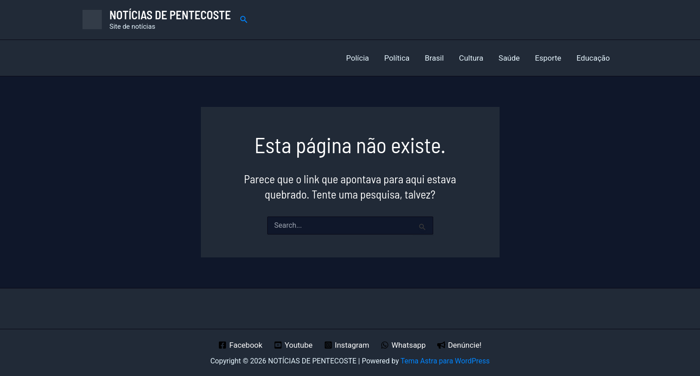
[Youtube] (293, 345)
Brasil (434, 57)
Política (397, 57)
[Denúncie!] (459, 345)
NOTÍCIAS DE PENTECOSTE (170, 15)
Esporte (548, 57)
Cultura (471, 57)
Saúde (509, 57)
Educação (593, 57)
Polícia (357, 57)
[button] (244, 19)
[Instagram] (346, 345)
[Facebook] (240, 345)
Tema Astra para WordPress (445, 361)
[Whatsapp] (403, 345)
